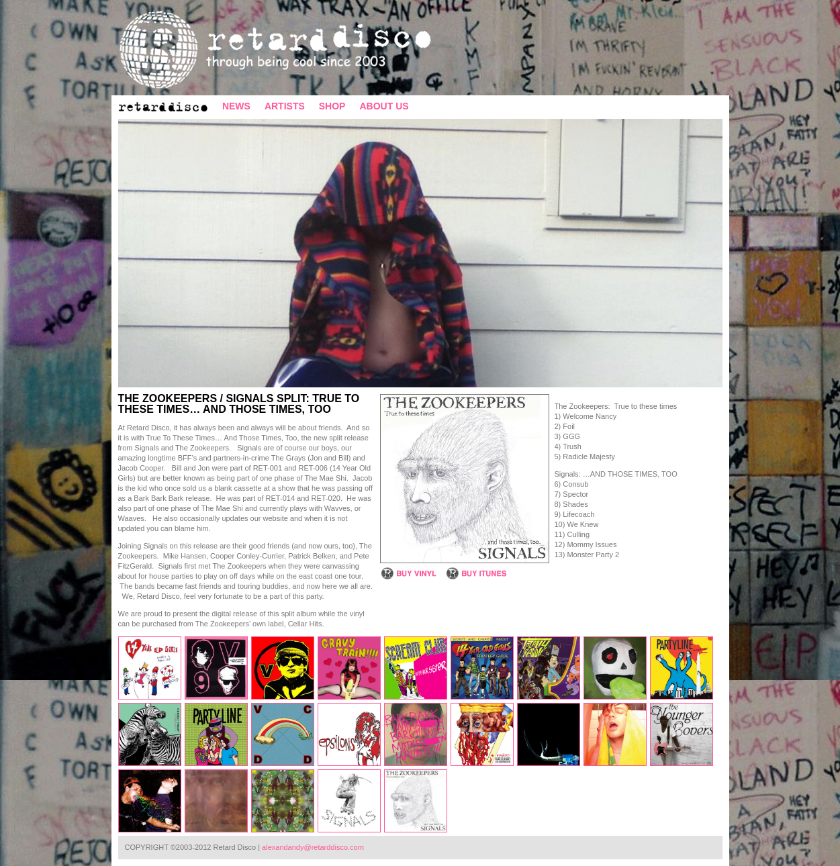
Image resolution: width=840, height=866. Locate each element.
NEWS (236, 106)
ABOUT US (383, 106)
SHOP (332, 106)
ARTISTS (285, 106)
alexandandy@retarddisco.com (313, 847)
